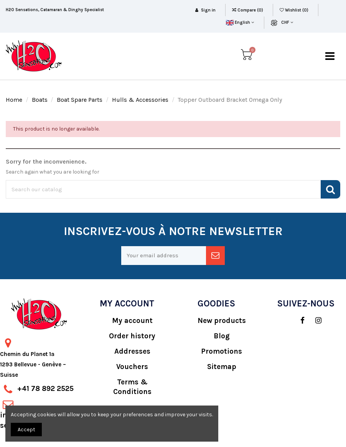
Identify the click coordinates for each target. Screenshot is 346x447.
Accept (26, 429)
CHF (287, 22)
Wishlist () (295, 10)
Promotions (221, 351)
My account (132, 320)
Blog (222, 336)
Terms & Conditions (132, 387)
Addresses (132, 351)
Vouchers (132, 367)
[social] (299, 320)
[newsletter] (215, 255)
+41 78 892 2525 (45, 388)
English (240, 22)
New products (222, 320)
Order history (132, 336)
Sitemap (221, 367)
